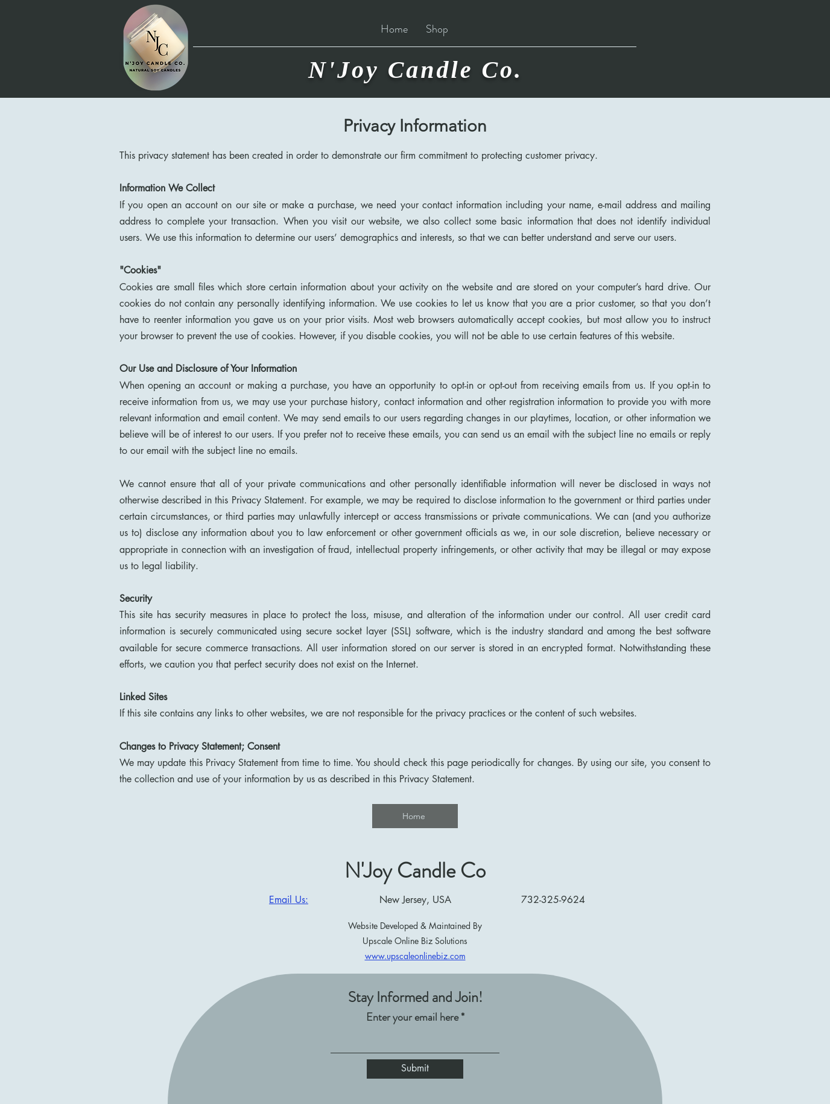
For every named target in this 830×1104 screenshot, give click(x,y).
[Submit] (415, 1069)
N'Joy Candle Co (415, 870)
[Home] (415, 816)
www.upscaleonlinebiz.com (415, 956)
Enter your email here (412, 1017)
